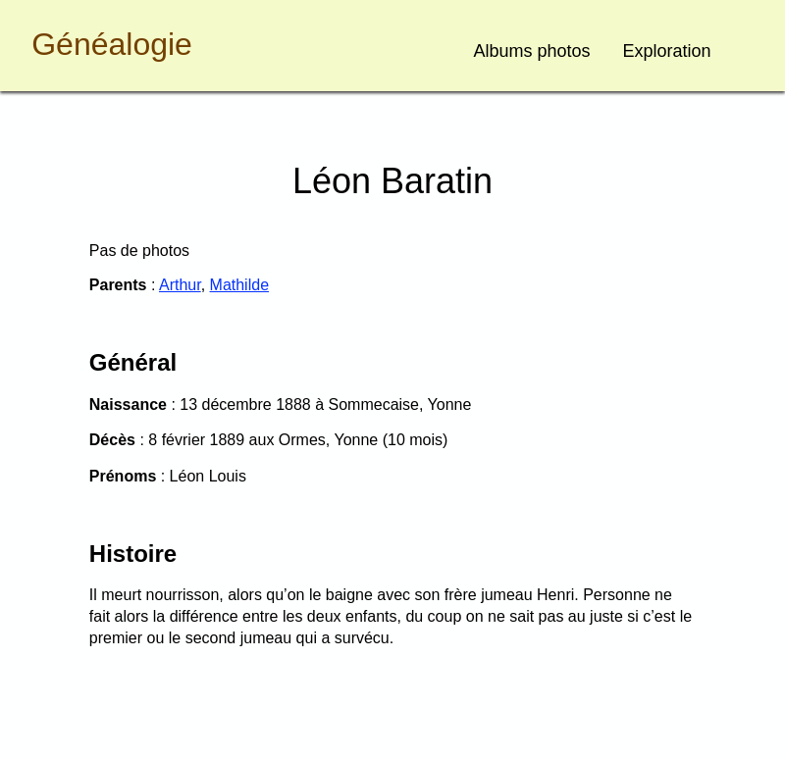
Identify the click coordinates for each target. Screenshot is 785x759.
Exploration (667, 51)
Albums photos (532, 51)
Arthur (180, 285)
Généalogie (111, 44)
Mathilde (239, 285)
